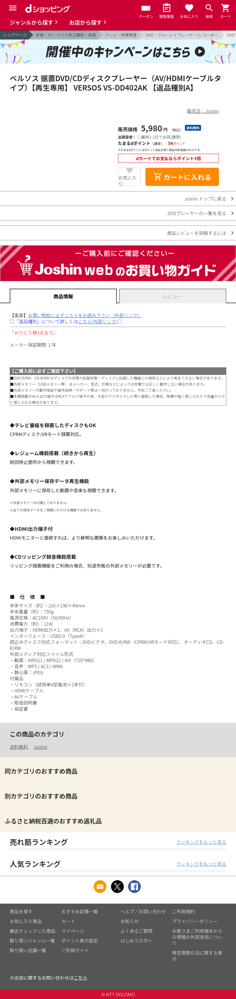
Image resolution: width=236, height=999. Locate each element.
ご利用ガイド (75, 950)
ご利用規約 (183, 911)
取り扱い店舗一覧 (28, 950)
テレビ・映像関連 (121, 35)
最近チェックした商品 (32, 931)
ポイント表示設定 (79, 940)
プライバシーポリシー (195, 921)
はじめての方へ (136, 940)
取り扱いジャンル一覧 (32, 940)
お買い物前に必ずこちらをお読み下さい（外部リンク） (85, 315)
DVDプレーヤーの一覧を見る (197, 213)
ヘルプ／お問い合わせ (143, 911)
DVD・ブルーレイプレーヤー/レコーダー (182, 35)
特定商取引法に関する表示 (197, 955)
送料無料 (19, 746)
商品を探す (21, 911)
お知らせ (129, 921)
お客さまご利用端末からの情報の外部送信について (197, 937)
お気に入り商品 (26, 921)
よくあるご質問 (136, 931)
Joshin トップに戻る (205, 198)
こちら (80, 977)
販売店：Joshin (203, 111)
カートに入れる (182, 176)
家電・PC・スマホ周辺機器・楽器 (66, 35)
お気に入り (127, 180)
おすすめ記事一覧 (79, 911)
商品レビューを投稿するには (196, 233)
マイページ (72, 931)
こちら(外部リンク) (97, 321)
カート (68, 921)
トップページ (15, 35)
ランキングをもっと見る (201, 842)
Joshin (40, 746)
